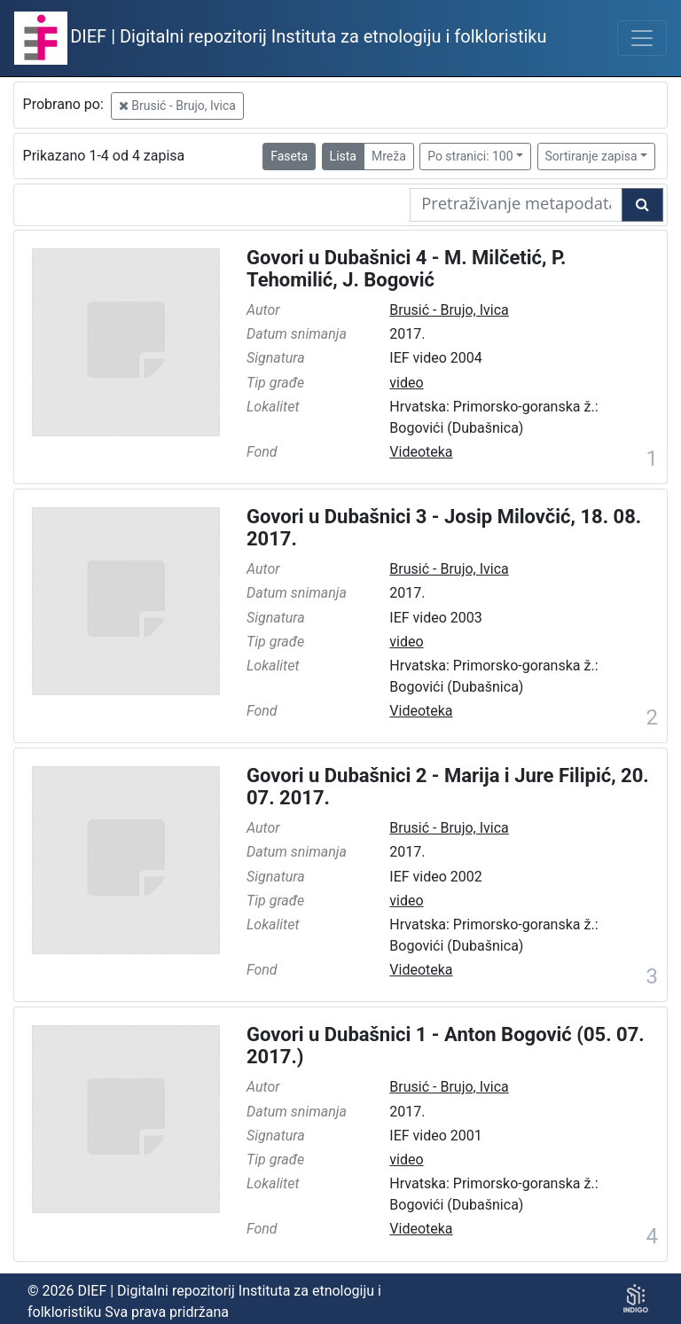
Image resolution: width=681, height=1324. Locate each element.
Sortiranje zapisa (591, 156)
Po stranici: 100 (470, 156)
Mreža (389, 156)
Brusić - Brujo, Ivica (177, 105)
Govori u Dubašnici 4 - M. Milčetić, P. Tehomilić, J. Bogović (406, 269)
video (406, 382)
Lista (343, 156)
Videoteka (420, 451)
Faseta (289, 156)
